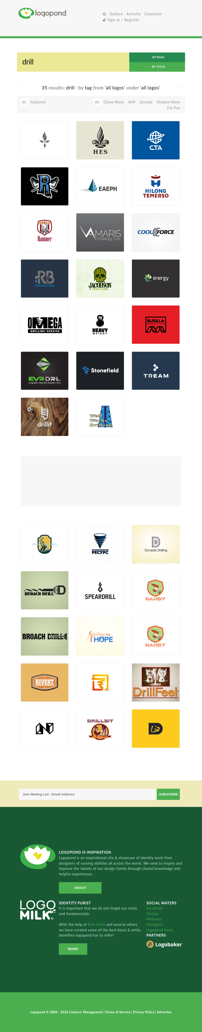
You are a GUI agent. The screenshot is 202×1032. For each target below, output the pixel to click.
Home (59, 13)
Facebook (154, 908)
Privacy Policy (144, 1012)
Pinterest (154, 919)
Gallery (116, 14)
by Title (158, 66)
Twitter (152, 914)
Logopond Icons (159, 930)
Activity (133, 14)
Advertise (164, 1012)
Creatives (153, 14)
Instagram (154, 924)
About (80, 888)
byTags (158, 57)
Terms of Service (118, 1012)
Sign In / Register (121, 20)
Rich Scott (97, 924)
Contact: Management (86, 1012)
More (73, 949)
